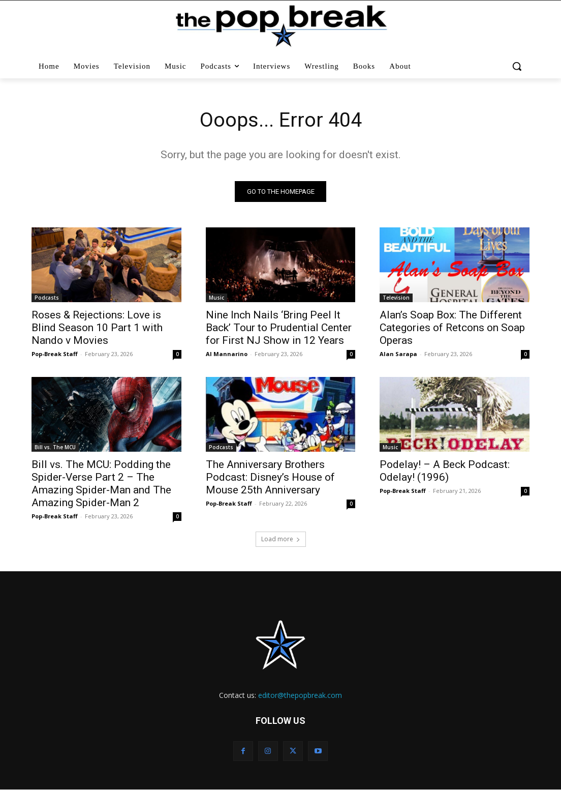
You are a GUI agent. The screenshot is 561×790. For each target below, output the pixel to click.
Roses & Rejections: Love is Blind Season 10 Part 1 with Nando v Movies (97, 328)
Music (216, 298)
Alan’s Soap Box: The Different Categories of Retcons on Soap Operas (452, 328)
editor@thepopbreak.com (300, 695)
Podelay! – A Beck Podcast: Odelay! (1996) (445, 471)
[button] (517, 66)
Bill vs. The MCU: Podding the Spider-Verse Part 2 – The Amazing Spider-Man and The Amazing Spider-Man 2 (101, 484)
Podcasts (47, 298)
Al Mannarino (226, 354)
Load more (280, 539)
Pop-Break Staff (55, 354)
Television (396, 298)
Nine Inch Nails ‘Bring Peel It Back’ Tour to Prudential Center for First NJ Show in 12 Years (279, 328)
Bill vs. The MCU (55, 448)
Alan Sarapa (398, 354)
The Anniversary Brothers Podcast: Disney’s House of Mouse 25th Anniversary (270, 478)
